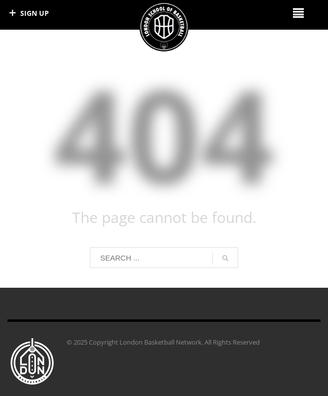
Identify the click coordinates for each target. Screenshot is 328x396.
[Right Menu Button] (298, 12)
